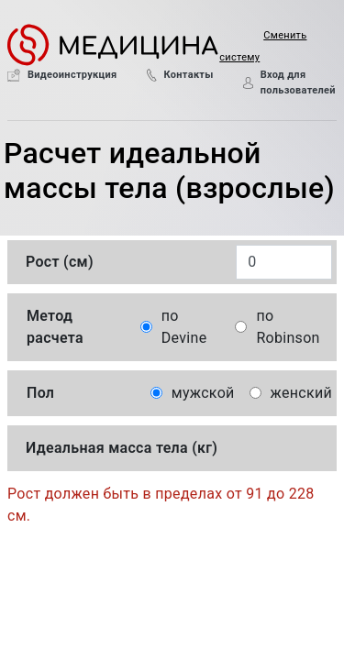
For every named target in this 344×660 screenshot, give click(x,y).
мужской (203, 393)
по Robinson (287, 326)
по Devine (184, 326)
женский (301, 393)
